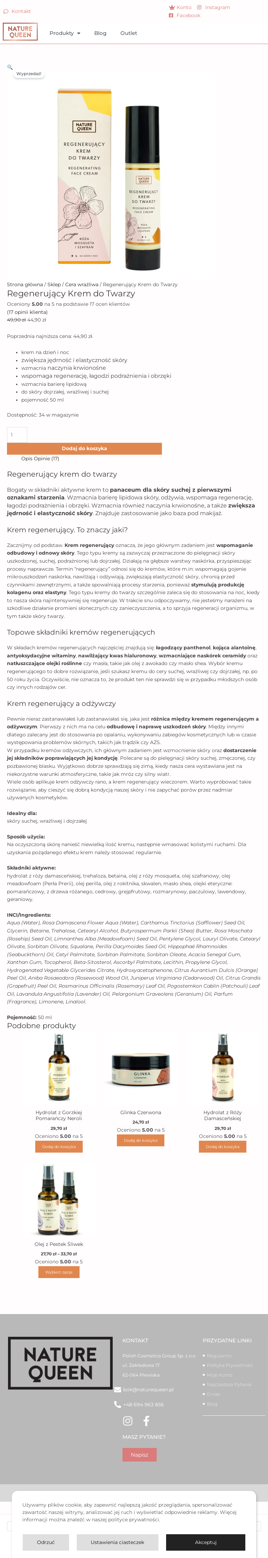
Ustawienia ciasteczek (117, 1542)
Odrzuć (46, 1542)
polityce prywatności (133, 1519)
